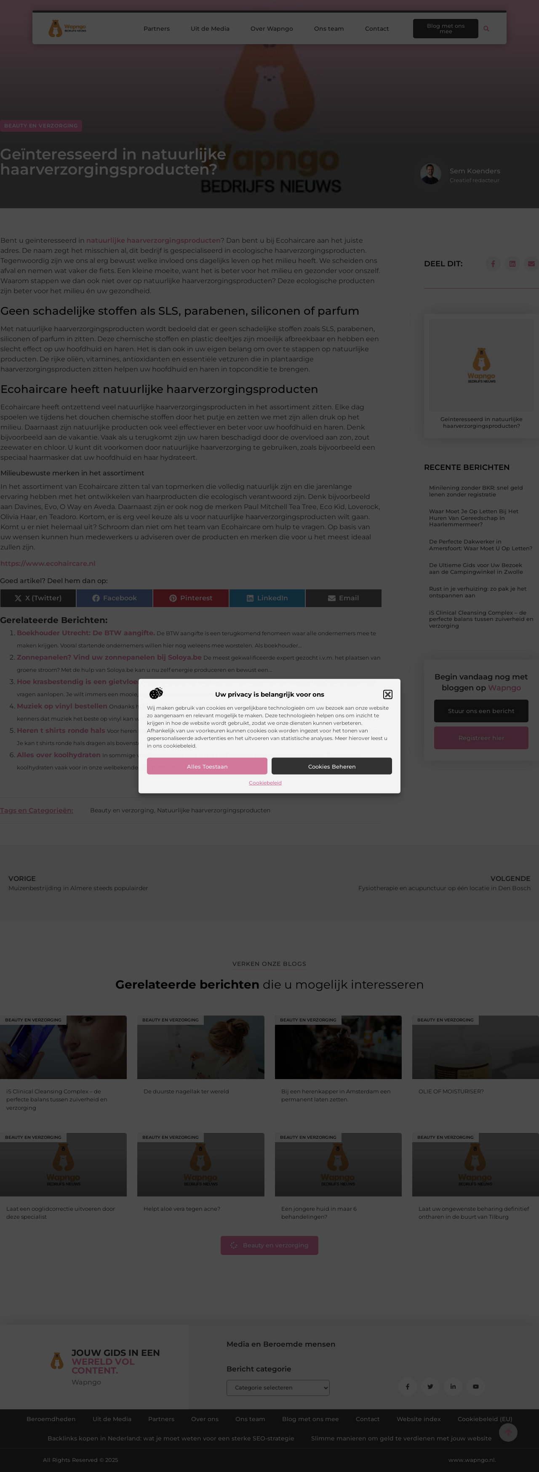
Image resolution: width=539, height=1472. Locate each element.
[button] (388, 694)
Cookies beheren (332, 766)
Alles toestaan (207, 766)
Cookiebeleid (265, 783)
